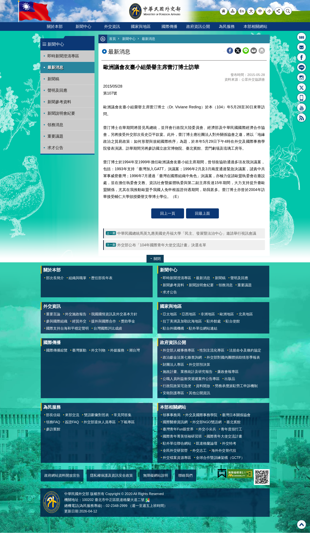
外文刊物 (98, 350)
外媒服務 (117, 350)
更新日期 (71, 511)
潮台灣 (134, 350)
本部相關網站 (255, 26)
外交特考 (229, 444)
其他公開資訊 (199, 393)
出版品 (229, 379)
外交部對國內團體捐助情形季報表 (233, 358)
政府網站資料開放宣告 (62, 476)
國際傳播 (169, 26)
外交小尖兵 (207, 429)
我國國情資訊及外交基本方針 (114, 314)
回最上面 (202, 213)
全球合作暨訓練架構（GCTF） (220, 458)
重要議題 (55, 136)
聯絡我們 (185, 476)
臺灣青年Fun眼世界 (178, 429)
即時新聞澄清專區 (63, 56)
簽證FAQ (72, 422)
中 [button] (260, 11)
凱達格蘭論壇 (206, 444)
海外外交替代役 (223, 451)
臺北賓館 (233, 422)
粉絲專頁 (301, 57)
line (246, 51)
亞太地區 (170, 314)
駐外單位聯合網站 (177, 444)
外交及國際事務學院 (201, 415)
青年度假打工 (231, 429)
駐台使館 (233, 321)
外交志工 (199, 451)
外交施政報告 (75, 314)
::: (42, 40)
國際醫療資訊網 (175, 422)
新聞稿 (53, 79)
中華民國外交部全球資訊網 (155, 11)
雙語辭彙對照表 (96, 415)
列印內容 (262, 51)
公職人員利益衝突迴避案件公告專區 (191, 379)
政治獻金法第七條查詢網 (182, 358)
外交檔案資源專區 (177, 458)
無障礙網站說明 (155, 476)
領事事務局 (172, 415)
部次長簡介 (55, 278)
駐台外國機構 (173, 329)
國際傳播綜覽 (56, 350)
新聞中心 (83, 26)
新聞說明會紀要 (61, 113)
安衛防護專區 (173, 393)
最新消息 (55, 67)
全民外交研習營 (175, 451)
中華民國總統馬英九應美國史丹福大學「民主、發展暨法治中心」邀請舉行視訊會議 (186, 233)
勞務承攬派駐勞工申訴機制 (236, 386)
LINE (301, 67)
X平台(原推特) (301, 87)
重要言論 (53, 314)
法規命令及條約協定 (245, 350)
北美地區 (246, 314)
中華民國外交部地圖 (147, 500)
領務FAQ (53, 422)
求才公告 (55, 148)
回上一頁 (167, 213)
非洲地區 (208, 314)
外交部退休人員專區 (100, 422)
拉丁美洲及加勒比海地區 (182, 321)
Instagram (301, 77)
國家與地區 (141, 26)
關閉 (157, 259)
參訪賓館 (53, 429)
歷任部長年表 (101, 278)
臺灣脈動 (79, 350)
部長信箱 (301, 47)
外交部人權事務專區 (179, 350)
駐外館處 (214, 321)
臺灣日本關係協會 (236, 415)
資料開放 (203, 386)
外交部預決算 (199, 365)
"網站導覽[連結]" (233, 11)
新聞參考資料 (59, 102)
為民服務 (227, 26)
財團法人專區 (173, 365)
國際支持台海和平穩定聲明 (67, 329)
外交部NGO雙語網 (207, 422)
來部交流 (72, 415)
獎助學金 (128, 321)
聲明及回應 (57, 90)
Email (253, 51)
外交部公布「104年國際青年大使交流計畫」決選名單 (161, 245)
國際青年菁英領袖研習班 (182, 436)
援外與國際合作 (103, 321)
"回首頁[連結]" (224, 11)
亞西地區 (189, 314)
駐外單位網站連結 (203, 329)
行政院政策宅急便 (177, 386)
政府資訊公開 (198, 26)
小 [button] (269, 11)
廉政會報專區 (228, 372)
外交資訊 (112, 26)
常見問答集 (122, 415)
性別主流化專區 (211, 350)
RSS (301, 117)
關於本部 (55, 26)
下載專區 (127, 422)
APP (301, 97)
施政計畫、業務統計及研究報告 (188, 372)
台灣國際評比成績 (108, 329)
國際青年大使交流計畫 (224, 436)
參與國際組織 (56, 321)
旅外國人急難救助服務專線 (301, 37)
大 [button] (251, 11)
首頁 (112, 39)
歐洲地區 (227, 314)
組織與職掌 (77, 278)
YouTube (301, 107)
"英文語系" (242, 11)
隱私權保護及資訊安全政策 (111, 476)
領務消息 (55, 125)
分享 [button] (279, 11)
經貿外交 (79, 321)
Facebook (230, 51)
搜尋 (288, 11)
